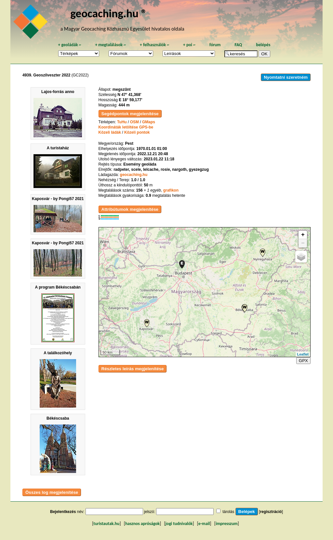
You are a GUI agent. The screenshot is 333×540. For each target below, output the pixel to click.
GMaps (148, 122)
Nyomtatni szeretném (286, 77)
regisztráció (271, 511)
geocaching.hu (134, 174)
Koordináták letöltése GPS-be (126, 127)
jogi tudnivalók (179, 523)
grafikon (171, 190)
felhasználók (154, 44)
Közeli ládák (110, 132)
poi (189, 44)
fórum (215, 44)
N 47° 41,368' (129, 94)
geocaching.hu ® (108, 13)
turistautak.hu (106, 523)
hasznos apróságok (142, 523)
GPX (303, 360)
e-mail (204, 523)
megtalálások (110, 44)
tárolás (228, 511)
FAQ (238, 44)
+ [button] (303, 235)
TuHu (122, 122)
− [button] (303, 243)
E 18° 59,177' (130, 100)
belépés (263, 44)
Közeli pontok (137, 132)
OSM (134, 122)
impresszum (227, 523)
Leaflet (303, 354)
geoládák (69, 44)
